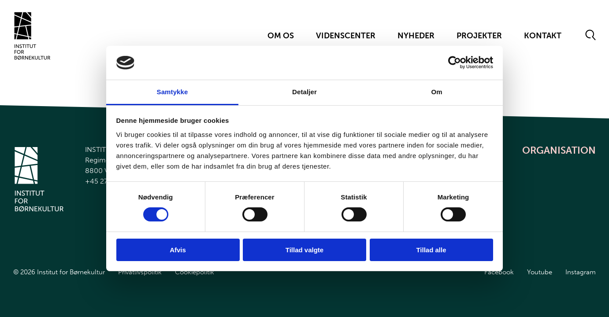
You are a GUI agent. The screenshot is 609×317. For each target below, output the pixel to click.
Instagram (580, 272)
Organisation (559, 150)
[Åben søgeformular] (591, 35)
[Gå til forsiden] (32, 36)
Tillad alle (431, 250)
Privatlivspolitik (140, 272)
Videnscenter (345, 36)
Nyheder (415, 36)
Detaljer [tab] (304, 92)
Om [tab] (436, 92)
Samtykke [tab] (172, 92)
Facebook (499, 272)
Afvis (178, 250)
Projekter (479, 36)
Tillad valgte (304, 250)
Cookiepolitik (194, 272)
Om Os (280, 36)
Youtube (539, 272)
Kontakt (542, 36)
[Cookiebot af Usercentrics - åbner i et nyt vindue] (454, 62)
